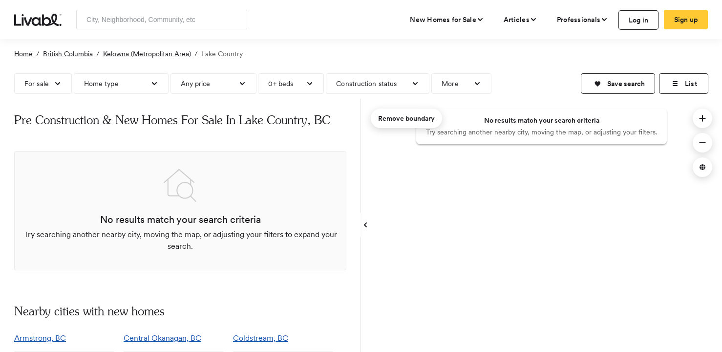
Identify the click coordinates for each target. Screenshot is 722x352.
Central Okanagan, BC (162, 338)
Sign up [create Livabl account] (686, 19)
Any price (196, 84)
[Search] (236, 19)
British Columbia (68, 54)
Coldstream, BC (260, 338)
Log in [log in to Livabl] (639, 20)
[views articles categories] (520, 19)
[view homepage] (38, 19)
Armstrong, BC (40, 338)
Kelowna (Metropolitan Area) (147, 54)
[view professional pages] (582, 19)
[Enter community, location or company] (161, 19)
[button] (618, 83)
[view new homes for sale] (447, 19)
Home (23, 54)
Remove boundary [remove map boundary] (406, 118)
